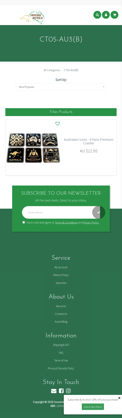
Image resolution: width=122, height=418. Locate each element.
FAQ (61, 352)
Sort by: (61, 79)
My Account (61, 267)
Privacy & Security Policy (61, 368)
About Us (61, 306)
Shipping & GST (61, 345)
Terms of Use (61, 360)
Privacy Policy (91, 222)
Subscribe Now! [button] (93, 407)
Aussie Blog (61, 321)
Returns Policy (61, 275)
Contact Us (61, 314)
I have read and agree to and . (61, 222)
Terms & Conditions (66, 222)
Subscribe (61, 283)
